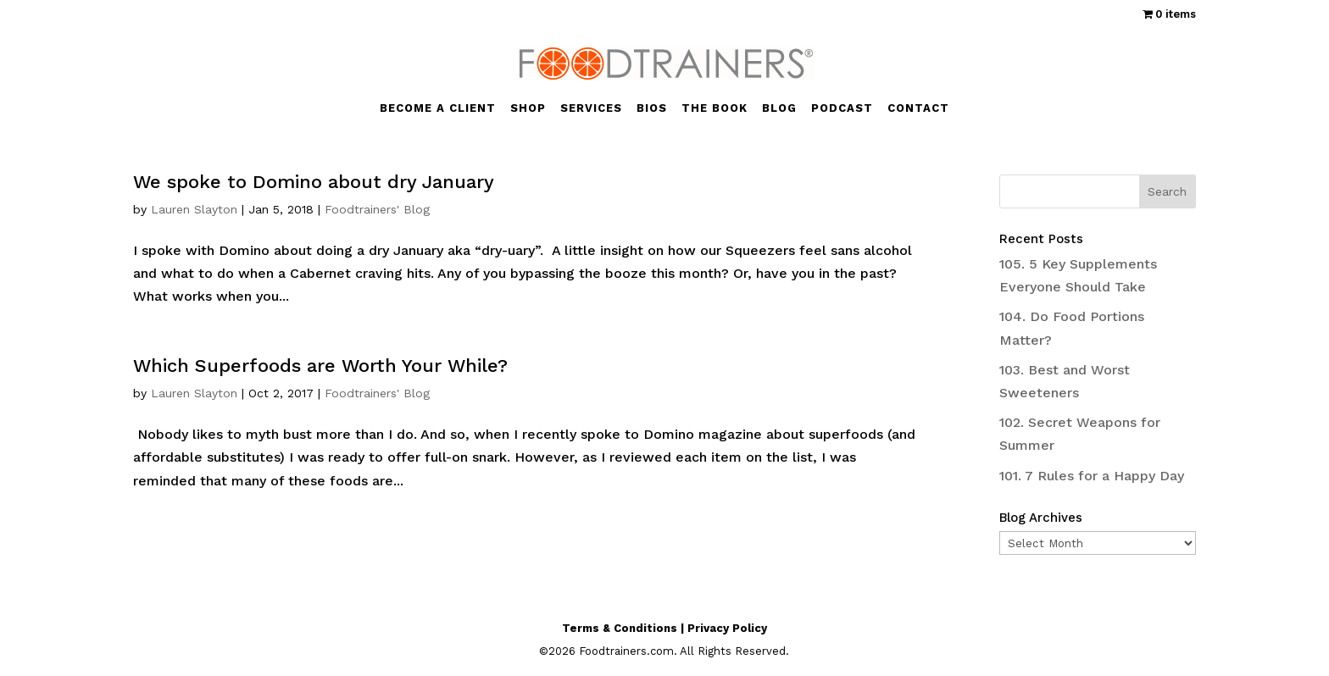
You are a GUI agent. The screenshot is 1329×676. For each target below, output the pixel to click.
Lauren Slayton (194, 209)
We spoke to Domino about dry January (313, 181)
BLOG (779, 108)
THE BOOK (714, 108)
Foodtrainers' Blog (377, 209)
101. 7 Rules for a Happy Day (1091, 476)
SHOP (528, 108)
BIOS (652, 108)
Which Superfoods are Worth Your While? (320, 365)
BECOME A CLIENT (438, 108)
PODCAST (842, 108)
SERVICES (591, 108)
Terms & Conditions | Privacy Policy (664, 628)
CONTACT (918, 108)
